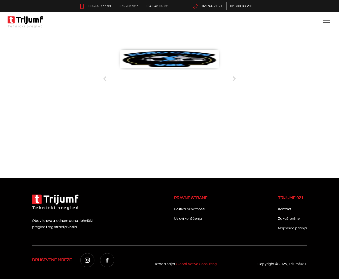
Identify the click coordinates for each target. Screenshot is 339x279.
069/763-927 (128, 6)
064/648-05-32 (157, 6)
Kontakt (284, 209)
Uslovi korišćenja (188, 218)
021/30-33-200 (241, 6)
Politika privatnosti (189, 209)
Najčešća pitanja (292, 228)
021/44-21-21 (212, 6)
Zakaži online (289, 218)
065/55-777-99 (100, 6)
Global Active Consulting (196, 264)
